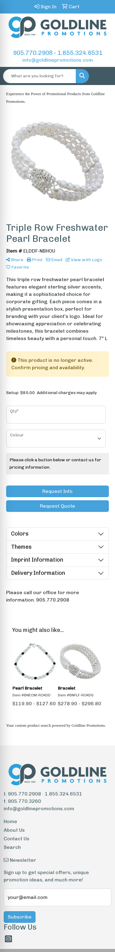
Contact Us (16, 839)
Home (10, 821)
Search (12, 847)
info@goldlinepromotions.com (57, 60)
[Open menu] (103, 76)
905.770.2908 (33, 52)
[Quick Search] (39, 76)
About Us (14, 830)
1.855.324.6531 (79, 52)
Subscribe (20, 917)
